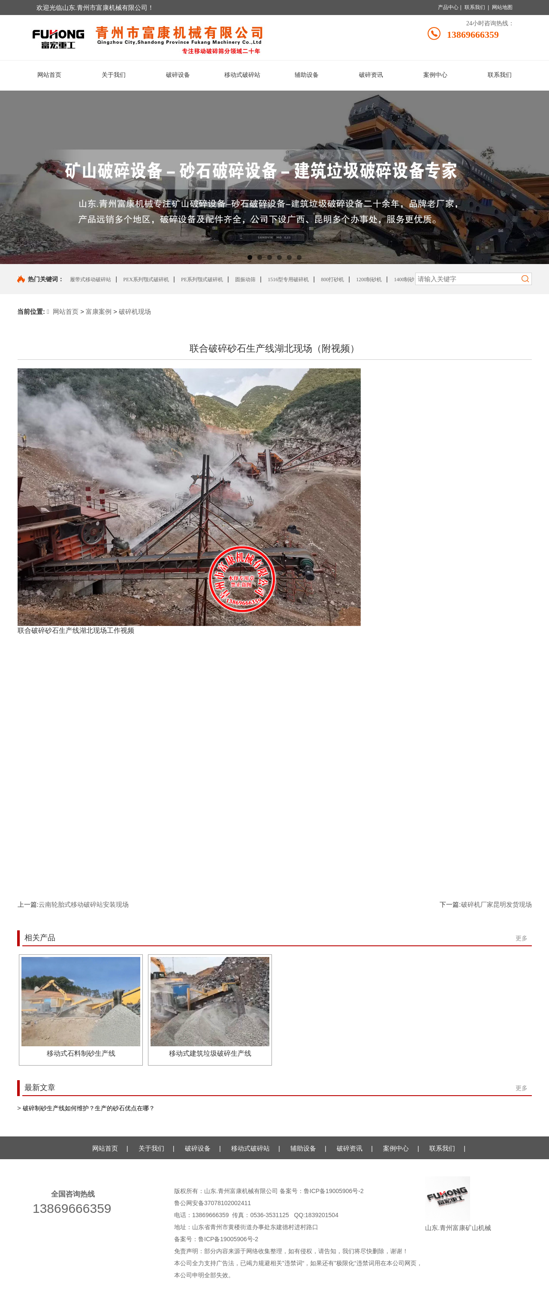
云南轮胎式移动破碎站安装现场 (84, 904)
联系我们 (475, 7)
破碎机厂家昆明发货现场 (496, 904)
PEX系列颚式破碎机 (146, 279)
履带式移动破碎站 (90, 279)
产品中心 (448, 7)
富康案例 (99, 311)
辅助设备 (303, 1148)
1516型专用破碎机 (288, 279)
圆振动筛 (245, 279)
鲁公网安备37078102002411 (212, 1203)
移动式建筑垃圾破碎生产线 (210, 1053)
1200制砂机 (369, 279)
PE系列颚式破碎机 (202, 279)
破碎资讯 (349, 1148)
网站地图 (502, 7)
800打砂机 (332, 279)
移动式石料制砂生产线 (81, 1053)
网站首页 (62, 311)
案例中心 (396, 1148)
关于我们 (151, 1148)
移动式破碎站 (250, 1148)
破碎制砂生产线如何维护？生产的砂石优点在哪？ (89, 1108)
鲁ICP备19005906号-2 (334, 1191)
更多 (522, 938)
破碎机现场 (135, 311)
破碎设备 (198, 1148)
